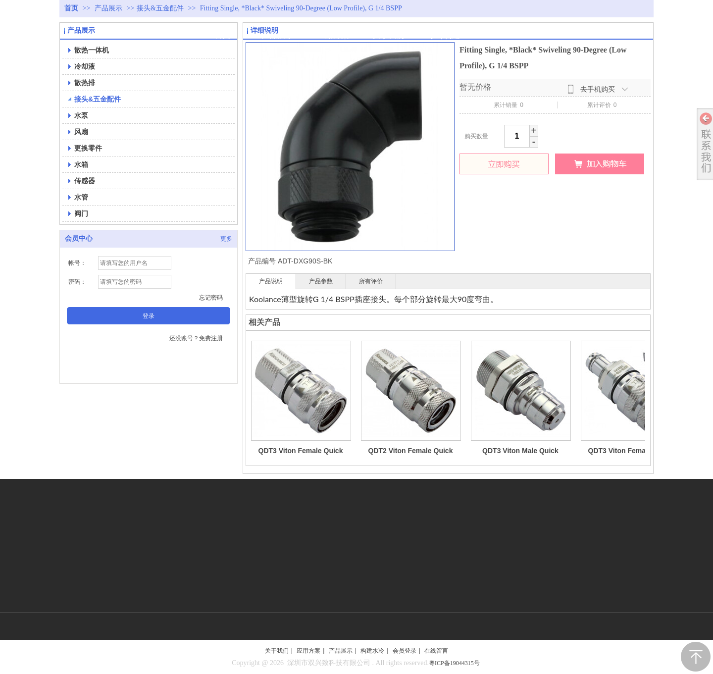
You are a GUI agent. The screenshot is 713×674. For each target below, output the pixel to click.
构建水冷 (372, 650)
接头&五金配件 (160, 8)
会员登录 (404, 650)
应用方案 (308, 650)
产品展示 (109, 8)
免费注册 (211, 338)
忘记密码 (211, 297)
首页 (71, 8)
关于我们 (277, 650)
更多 (226, 239)
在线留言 (436, 650)
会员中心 (79, 238)
